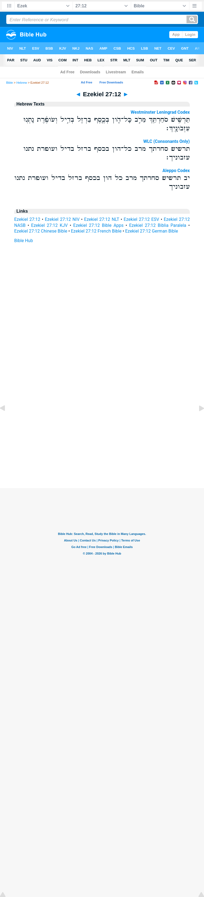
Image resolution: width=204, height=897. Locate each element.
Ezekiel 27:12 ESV (141, 219)
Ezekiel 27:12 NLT (101, 219)
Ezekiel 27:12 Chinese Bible (40, 231)
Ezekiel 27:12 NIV (62, 219)
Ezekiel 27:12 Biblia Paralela (157, 225)
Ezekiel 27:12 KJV (49, 225)
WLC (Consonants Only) (166, 141)
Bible (9, 82)
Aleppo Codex (176, 170)
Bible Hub (23, 240)
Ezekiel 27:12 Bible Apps (98, 225)
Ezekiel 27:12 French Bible (96, 231)
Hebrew (21, 82)
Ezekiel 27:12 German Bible (151, 231)
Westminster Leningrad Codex (160, 112)
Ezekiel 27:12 (27, 219)
